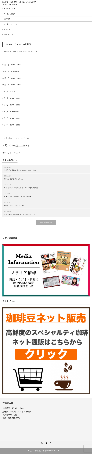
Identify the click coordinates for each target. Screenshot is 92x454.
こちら (21, 145)
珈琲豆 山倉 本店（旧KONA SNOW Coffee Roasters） (19, 3)
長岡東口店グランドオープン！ (14, 205)
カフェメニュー (9, 9)
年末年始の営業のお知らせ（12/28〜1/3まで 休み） (20, 170)
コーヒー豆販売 (9, 14)
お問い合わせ (9, 34)
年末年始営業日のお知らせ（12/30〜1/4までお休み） (21, 188)
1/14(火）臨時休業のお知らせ (13, 179)
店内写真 (7, 19)
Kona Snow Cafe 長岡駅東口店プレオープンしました (21, 214)
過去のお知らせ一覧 (46, 222)
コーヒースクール (10, 24)
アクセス (7, 29)
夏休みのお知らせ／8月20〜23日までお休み (18, 196)
